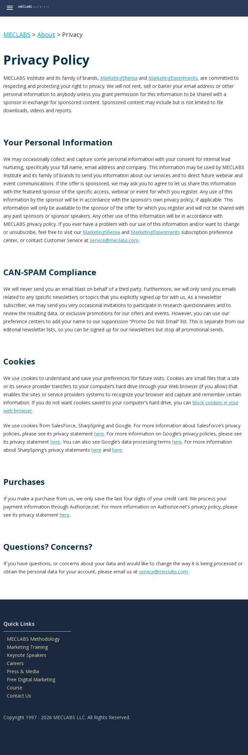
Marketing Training (27, 647)
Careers (15, 663)
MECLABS (16, 34)
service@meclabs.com (114, 240)
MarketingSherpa (119, 78)
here (99, 433)
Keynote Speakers (26, 655)
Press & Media (23, 671)
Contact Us (19, 695)
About (46, 34)
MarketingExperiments (173, 78)
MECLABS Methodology (33, 639)
